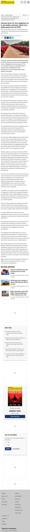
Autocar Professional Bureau (18, 275)
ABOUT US (4, 496)
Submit (8, 448)
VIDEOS (17, 502)
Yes (8, 442)
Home (2, 15)
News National (9, 15)
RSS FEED (4, 504)
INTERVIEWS (18, 496)
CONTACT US (5, 516)
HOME (3, 493)
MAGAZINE (18, 507)
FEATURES (4, 502)
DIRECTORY (18, 513)
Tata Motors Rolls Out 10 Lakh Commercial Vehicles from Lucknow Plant (14, 333)
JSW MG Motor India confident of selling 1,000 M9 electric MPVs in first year (19, 282)
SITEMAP (4, 524)
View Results (16, 448)
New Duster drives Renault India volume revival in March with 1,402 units (14, 344)
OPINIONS (17, 504)
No (8, 445)
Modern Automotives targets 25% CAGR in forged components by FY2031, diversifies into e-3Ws (19, 293)
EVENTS (17, 493)
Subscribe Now (15, 416)
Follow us (25, 15)
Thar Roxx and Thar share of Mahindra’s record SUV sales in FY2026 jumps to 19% (15, 355)
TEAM (3, 521)
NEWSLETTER (18, 510)
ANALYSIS (17, 499)
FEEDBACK (4, 518)
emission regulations (10, 263)
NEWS (3, 499)
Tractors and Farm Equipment (12, 259)
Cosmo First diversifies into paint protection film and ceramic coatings (19, 271)
